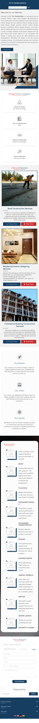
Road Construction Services (20, 209)
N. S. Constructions (17, 3)
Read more (7, 49)
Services (4, 711)
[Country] (19, 662)
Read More (28, 224)
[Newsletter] (15, 693)
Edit (34, 649)
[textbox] (25, 649)
